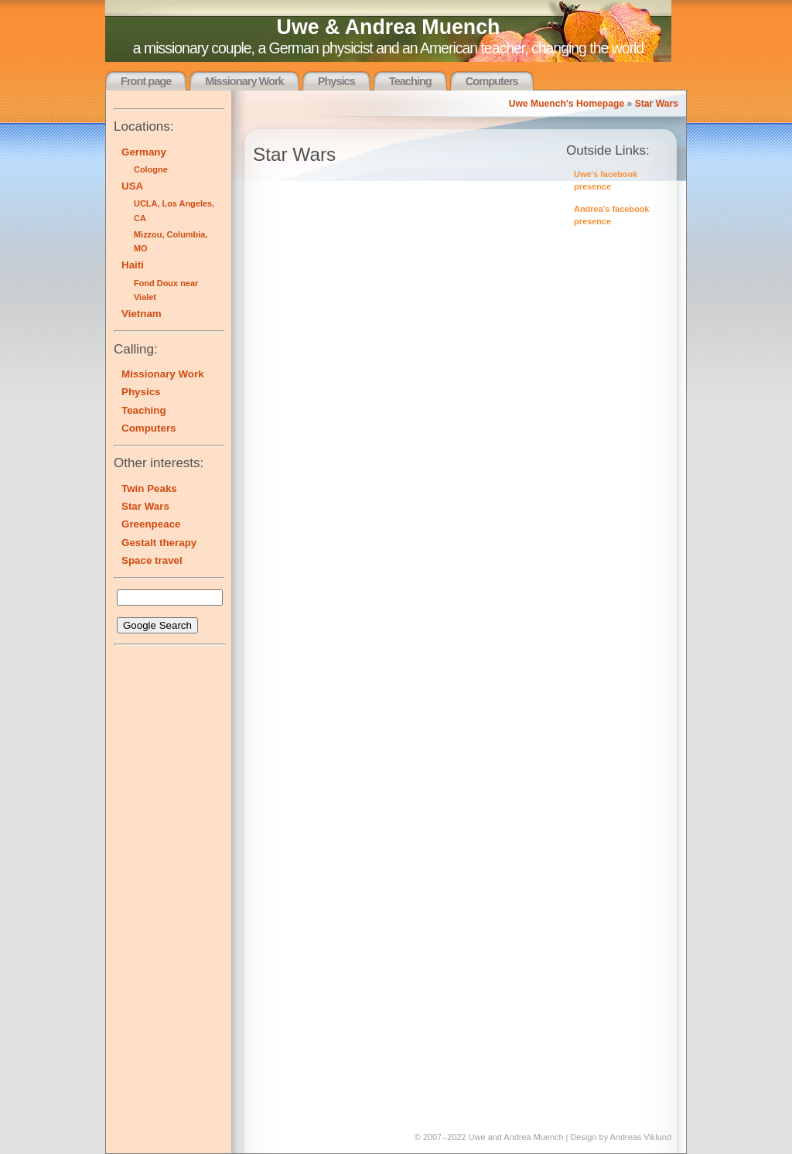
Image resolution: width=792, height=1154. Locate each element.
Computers (492, 81)
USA (132, 186)
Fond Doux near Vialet (166, 290)
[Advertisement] (160, 886)
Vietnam (141, 313)
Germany (143, 152)
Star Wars (656, 103)
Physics (336, 81)
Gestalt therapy (158, 542)
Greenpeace (151, 524)
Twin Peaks (149, 488)
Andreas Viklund (640, 1137)
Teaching (410, 81)
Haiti (132, 265)
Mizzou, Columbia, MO (170, 241)
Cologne (151, 169)
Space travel (152, 560)
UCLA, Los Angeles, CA (174, 210)
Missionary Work (244, 81)
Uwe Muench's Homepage (566, 103)
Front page (146, 81)
